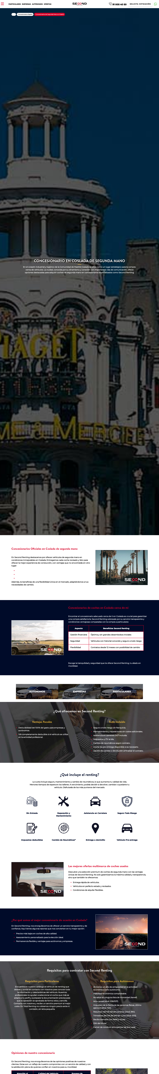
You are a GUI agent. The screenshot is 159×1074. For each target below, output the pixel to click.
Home (13, 14)
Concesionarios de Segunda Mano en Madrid (49, 14)
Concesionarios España (25, 14)
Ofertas (47, 4)
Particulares (15, 4)
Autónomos (37, 4)
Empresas (26, 4)
